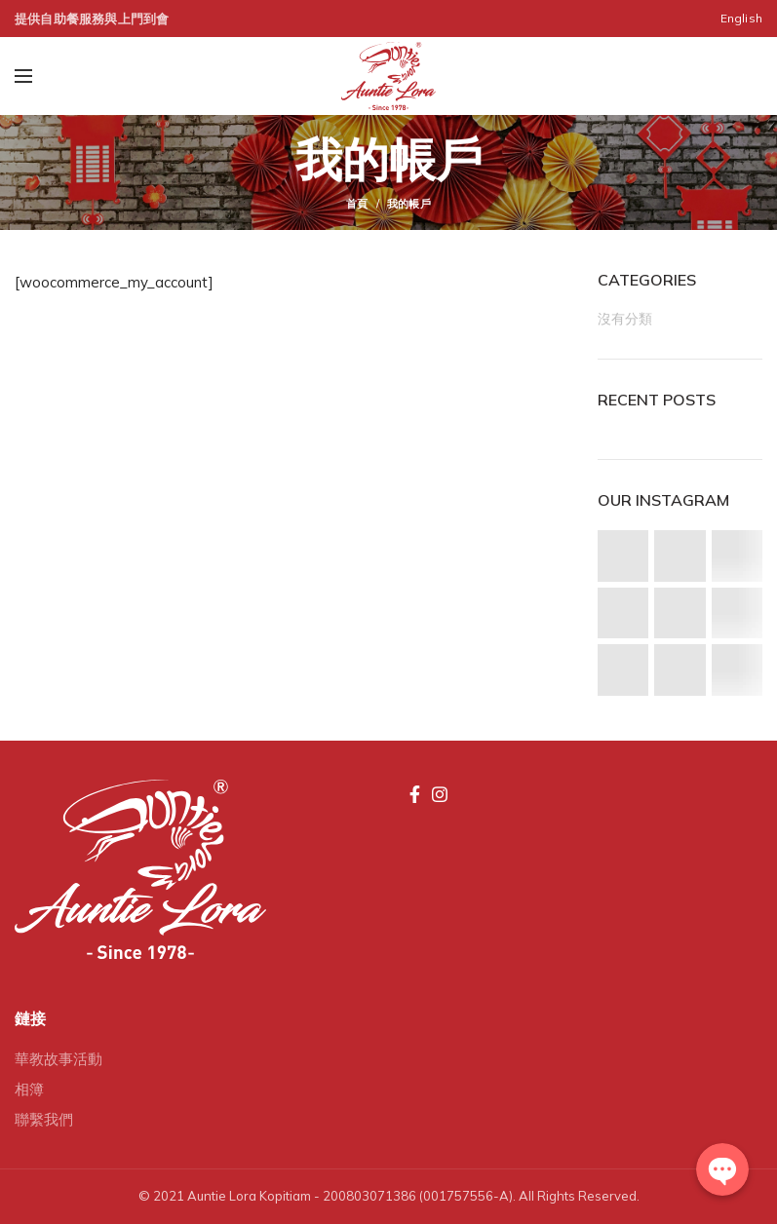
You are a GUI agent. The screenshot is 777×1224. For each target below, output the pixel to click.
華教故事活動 (58, 1059)
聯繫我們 (44, 1119)
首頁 (357, 203)
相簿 (29, 1089)
